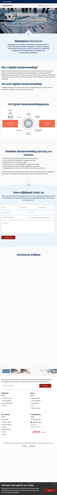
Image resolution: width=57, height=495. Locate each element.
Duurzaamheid (34, 403)
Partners (4, 427)
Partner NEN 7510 (6, 429)
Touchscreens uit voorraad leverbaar (41, 281)
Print (32, 405)
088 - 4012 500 (7, 2)
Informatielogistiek (6, 400)
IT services (4, 405)
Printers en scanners (7, 398)
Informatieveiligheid (36, 400)
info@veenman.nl (36, 422)
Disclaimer (24, 446)
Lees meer (5, 301)
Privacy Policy (32, 446)
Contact (4, 432)
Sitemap (4, 434)
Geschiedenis (5, 419)
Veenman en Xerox (6, 422)
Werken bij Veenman (7, 424)
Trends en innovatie (35, 408)
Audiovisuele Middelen (7, 403)
